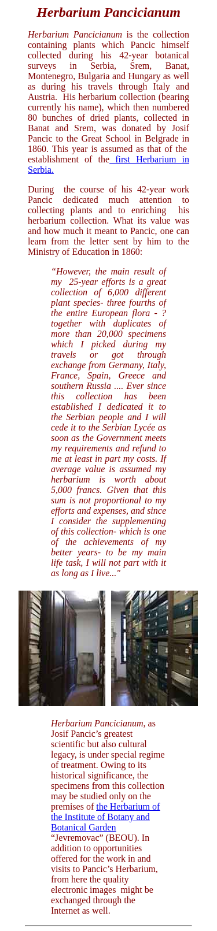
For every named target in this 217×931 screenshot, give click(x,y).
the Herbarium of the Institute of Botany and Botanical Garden (105, 817)
